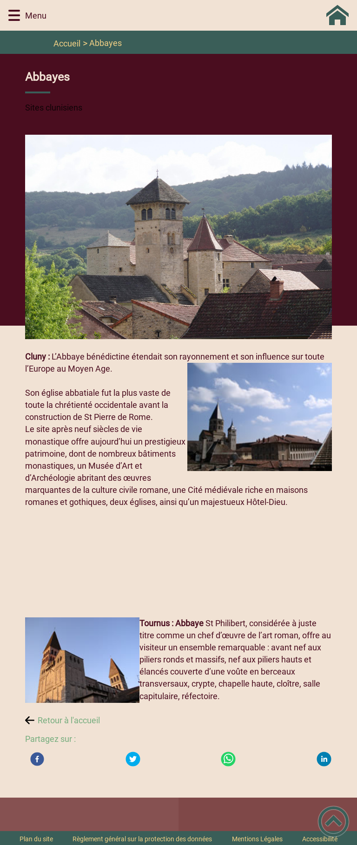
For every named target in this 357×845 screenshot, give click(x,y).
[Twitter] (133, 759)
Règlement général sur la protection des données (142, 839)
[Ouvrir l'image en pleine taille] (178, 238)
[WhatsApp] (228, 759)
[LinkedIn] (324, 759)
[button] (14, 15)
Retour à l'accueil (69, 720)
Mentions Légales (257, 839)
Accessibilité (319, 839)
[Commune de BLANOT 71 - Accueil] (201, 15)
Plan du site (36, 839)
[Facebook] (37, 759)
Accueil (66, 43)
